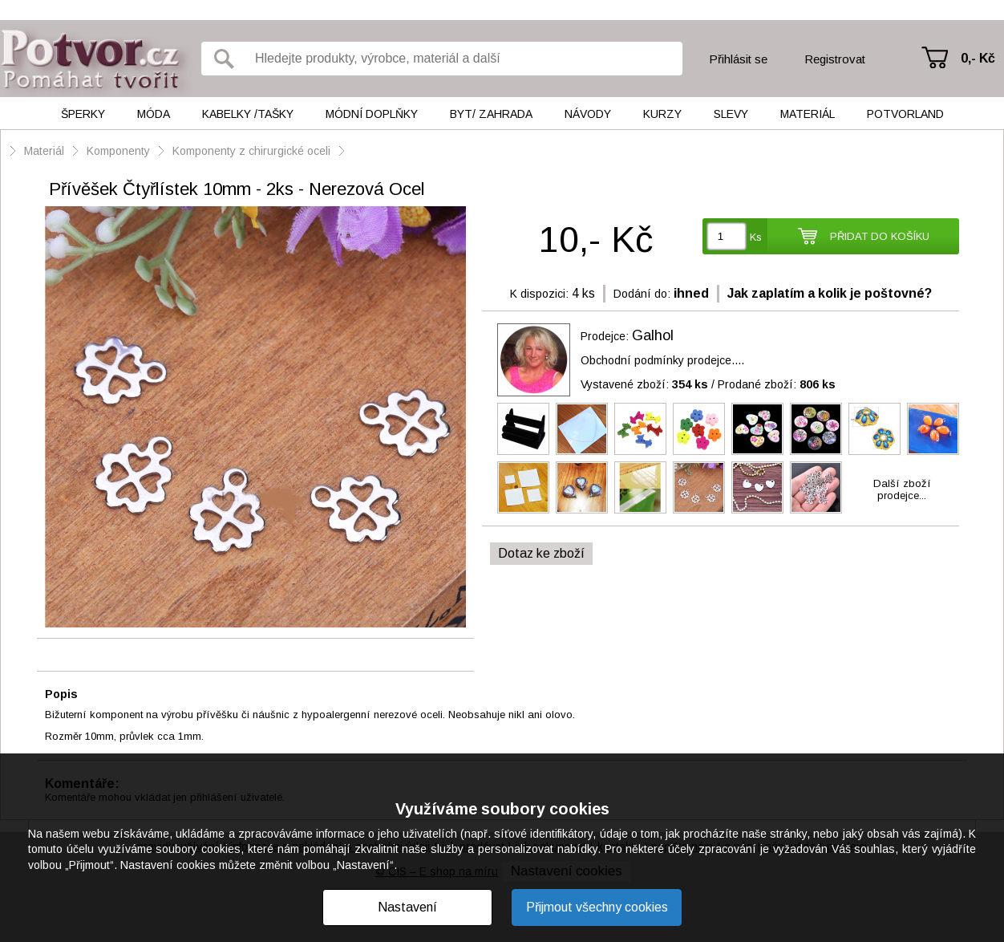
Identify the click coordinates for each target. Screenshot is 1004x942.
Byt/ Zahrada (491, 114)
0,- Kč (978, 58)
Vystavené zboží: (644, 384)
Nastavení (407, 907)
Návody (588, 114)
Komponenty (118, 150)
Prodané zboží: (777, 384)
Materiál (807, 114)
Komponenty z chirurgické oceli (251, 150)
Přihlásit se (738, 59)
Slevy (731, 114)
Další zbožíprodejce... (902, 489)
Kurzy (662, 114)
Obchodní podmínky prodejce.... (662, 360)
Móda (153, 114)
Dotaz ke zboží (541, 553)
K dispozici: (539, 293)
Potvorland (905, 114)
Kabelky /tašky (248, 114)
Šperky (83, 114)
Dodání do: (641, 293)
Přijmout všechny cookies (597, 907)
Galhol (653, 335)
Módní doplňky (372, 114)
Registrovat (834, 59)
